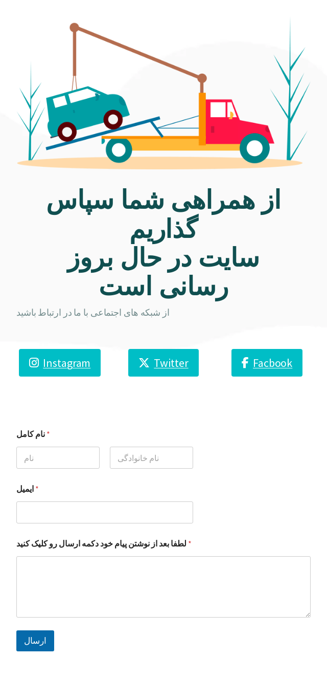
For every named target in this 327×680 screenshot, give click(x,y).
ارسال (35, 640)
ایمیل (27, 489)
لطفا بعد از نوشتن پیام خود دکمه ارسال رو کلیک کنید (104, 544)
